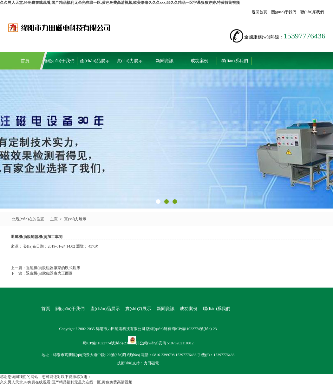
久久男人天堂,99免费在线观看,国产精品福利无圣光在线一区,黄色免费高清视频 (66, 382)
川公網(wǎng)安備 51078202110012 (164, 343)
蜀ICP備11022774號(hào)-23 (194, 329)
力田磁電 (151, 363)
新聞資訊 (164, 60)
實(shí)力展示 (130, 60)
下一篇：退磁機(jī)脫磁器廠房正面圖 (42, 273)
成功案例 (199, 60)
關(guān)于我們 (283, 12)
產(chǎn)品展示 (95, 60)
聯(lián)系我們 (312, 12)
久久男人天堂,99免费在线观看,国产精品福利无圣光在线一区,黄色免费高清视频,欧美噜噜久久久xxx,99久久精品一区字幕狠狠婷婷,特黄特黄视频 (120, 2)
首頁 (25, 60)
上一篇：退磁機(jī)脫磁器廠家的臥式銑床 (45, 268)
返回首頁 (259, 12)
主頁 (54, 219)
